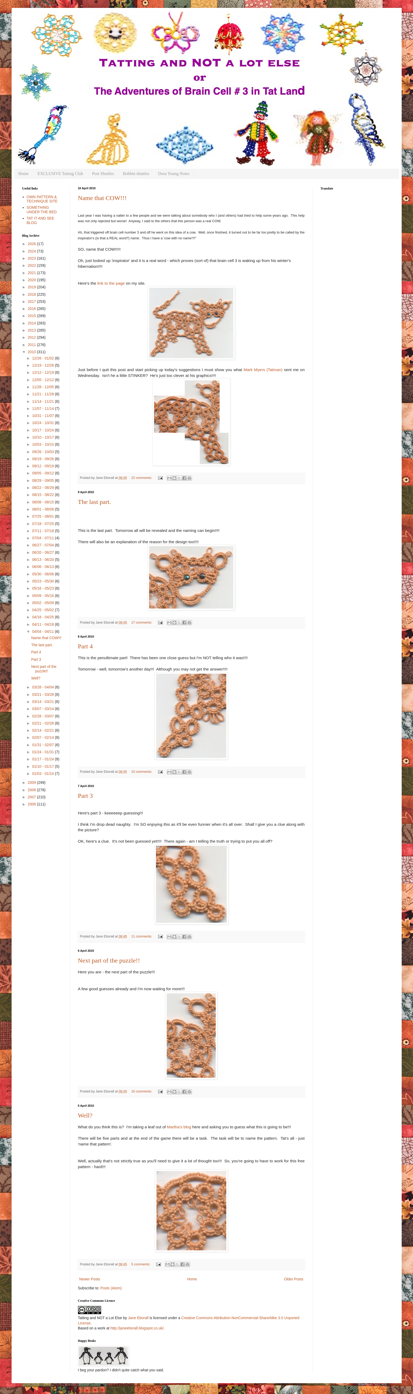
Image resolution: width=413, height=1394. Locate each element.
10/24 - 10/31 (43, 423)
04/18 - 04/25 (43, 617)
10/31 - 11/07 (43, 416)
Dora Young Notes (174, 173)
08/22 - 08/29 (43, 487)
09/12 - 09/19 (43, 466)
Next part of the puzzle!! (109, 960)
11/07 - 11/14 (43, 408)
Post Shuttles (103, 173)
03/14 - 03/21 (43, 702)
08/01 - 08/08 (43, 509)
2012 (32, 337)
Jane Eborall (138, 1318)
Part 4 (85, 646)
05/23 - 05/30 (43, 581)
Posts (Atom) (111, 1288)
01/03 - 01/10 (43, 773)
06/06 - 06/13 (43, 567)
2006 (32, 804)
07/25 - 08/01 (43, 516)
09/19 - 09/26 (43, 459)
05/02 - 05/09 (43, 603)
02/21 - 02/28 (43, 723)
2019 (32, 287)
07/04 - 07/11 (43, 538)
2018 (32, 294)
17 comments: (142, 622)
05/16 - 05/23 (43, 588)
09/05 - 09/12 (43, 473)
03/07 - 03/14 (43, 709)
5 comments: (141, 1264)
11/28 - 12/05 (43, 387)
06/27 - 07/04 (43, 545)
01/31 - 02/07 (43, 745)
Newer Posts (89, 1279)
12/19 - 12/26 (43, 365)
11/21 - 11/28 (43, 394)
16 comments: (142, 1091)
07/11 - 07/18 (43, 531)
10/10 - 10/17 (43, 437)
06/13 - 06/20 (43, 559)
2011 (32, 345)
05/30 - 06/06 (43, 574)
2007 (32, 797)
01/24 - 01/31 (43, 752)
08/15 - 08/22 (43, 495)
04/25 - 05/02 (43, 610)
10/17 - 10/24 (43, 430)
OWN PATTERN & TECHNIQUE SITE (42, 199)
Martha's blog (179, 1127)
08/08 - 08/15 (43, 502)
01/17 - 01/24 (43, 759)
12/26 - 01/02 (43, 358)
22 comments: (142, 478)
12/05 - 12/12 (43, 380)
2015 (32, 316)
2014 (32, 323)
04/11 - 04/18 (43, 624)
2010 (32, 352)
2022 (32, 265)
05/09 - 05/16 (43, 596)
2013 (32, 330)
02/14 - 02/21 (43, 730)
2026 (32, 244)
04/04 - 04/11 (43, 631)
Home (23, 173)
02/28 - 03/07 (43, 716)
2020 (32, 280)
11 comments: (142, 936)
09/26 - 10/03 (43, 452)
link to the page (111, 283)
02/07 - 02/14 (43, 737)
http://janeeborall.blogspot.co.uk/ (137, 1328)
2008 (32, 790)
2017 (32, 301)
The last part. (94, 501)
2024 (32, 251)
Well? (85, 1115)
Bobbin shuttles (136, 173)
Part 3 (85, 795)
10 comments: (142, 772)
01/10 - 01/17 (43, 766)
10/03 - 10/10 (43, 444)
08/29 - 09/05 (43, 480)
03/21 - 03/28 (43, 694)
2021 (32, 273)
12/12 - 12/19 (43, 372)
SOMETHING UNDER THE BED (42, 209)
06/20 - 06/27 (43, 552)
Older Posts (293, 1279)
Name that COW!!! (102, 198)
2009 (32, 782)
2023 (32, 258)
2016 (32, 309)
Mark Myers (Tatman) (263, 369)
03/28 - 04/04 (43, 687)
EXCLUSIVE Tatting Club (60, 173)
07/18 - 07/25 (43, 524)
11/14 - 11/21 (43, 401)
